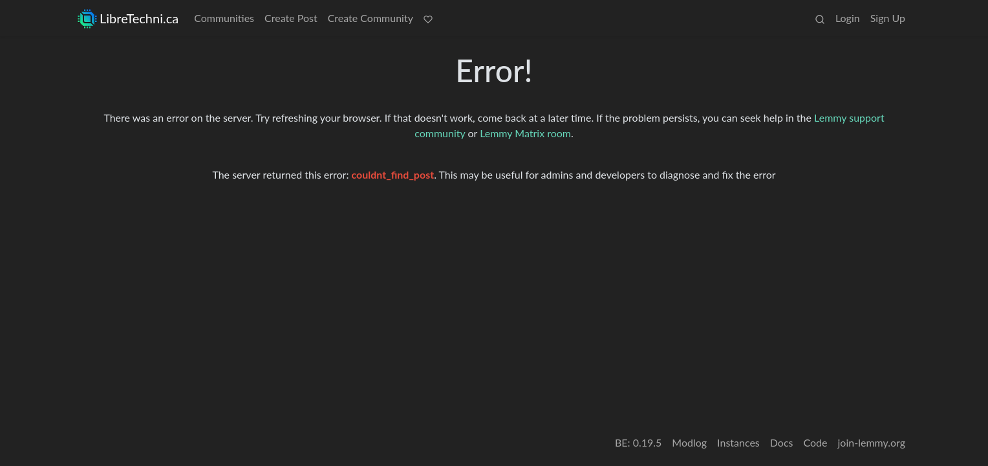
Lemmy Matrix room (525, 133)
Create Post (290, 18)
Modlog (689, 442)
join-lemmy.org (871, 442)
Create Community (370, 18)
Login (847, 18)
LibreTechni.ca (128, 18)
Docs (781, 442)
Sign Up (887, 18)
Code (816, 442)
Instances (738, 442)
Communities (224, 18)
